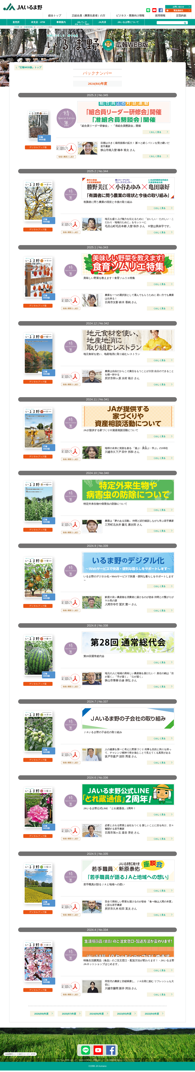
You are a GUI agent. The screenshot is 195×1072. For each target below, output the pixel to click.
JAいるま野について (128, 22)
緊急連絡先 (178, 10)
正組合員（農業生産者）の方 (88, 15)
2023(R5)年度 (124, 1014)
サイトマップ (134, 1061)
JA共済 (102, 22)
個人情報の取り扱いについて (117, 1061)
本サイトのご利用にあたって (66, 1061)
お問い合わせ (178, 7)
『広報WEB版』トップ (29, 67)
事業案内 (61, 22)
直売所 (16, 22)
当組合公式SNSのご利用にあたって (92, 1061)
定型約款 (181, 15)
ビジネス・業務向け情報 (130, 15)
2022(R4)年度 (152, 1014)
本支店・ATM (38, 22)
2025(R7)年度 (69, 1014)
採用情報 (160, 15)
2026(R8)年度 (41, 1014)
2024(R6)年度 (97, 1014)
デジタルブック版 (38, 147)
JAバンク (82, 23)
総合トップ (54, 15)
